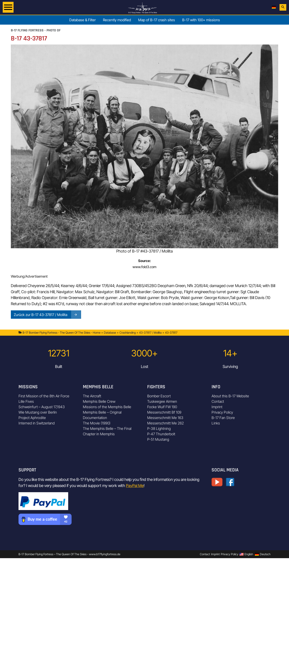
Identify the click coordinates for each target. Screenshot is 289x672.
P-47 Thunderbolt (161, 434)
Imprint (217, 407)
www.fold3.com (144, 267)
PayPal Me (135, 485)
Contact (218, 401)
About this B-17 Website (230, 396)
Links (216, 423)
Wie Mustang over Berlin (38, 412)
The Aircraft (92, 396)
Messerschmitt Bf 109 (164, 412)
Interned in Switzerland (37, 423)
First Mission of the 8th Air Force (44, 396)
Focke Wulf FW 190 (162, 407)
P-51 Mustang (158, 439)
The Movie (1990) (96, 423)
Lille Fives (26, 401)
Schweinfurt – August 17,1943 (42, 407)
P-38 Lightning (159, 428)
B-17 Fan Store (223, 417)
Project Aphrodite (32, 417)
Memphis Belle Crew (99, 401)
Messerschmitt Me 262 (165, 423)
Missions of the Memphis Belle (107, 407)
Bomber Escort (159, 396)
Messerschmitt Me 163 (165, 417)
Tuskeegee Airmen (162, 401)
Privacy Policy (222, 412)
